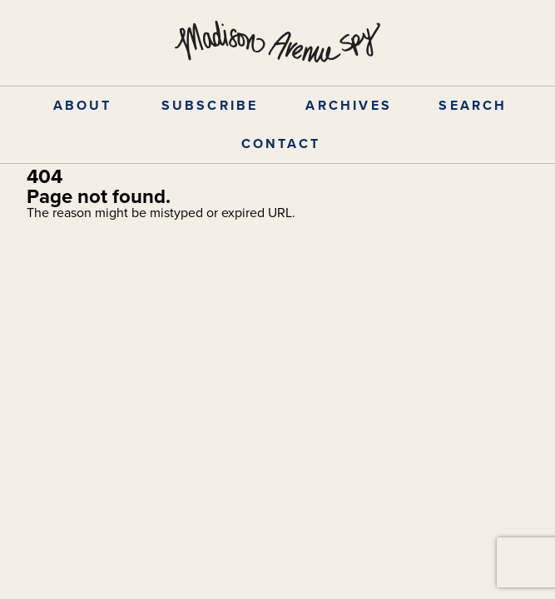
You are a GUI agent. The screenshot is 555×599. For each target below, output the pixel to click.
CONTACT (280, 143)
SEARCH (473, 105)
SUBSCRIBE (210, 105)
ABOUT (82, 105)
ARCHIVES (348, 105)
